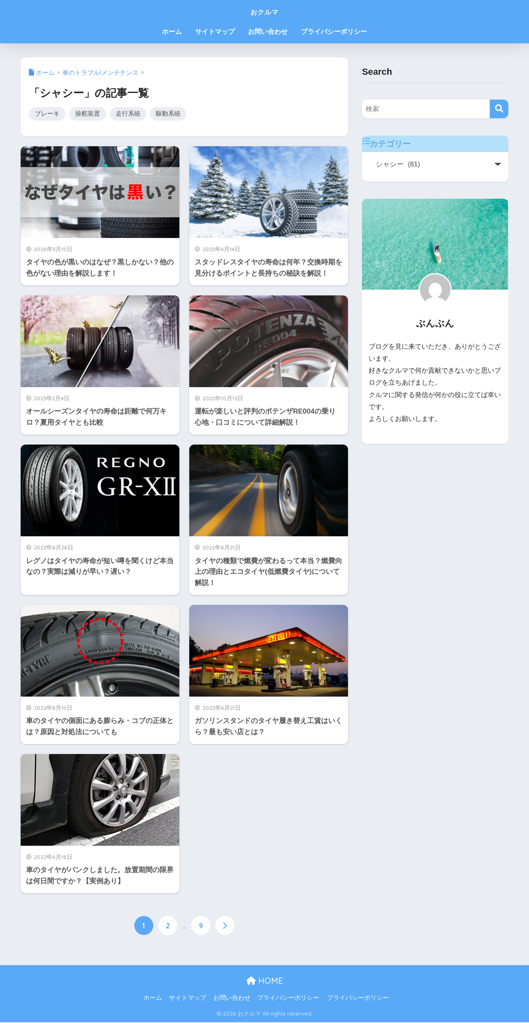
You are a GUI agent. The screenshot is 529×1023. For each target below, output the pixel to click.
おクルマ (264, 11)
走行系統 (128, 113)
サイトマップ (215, 31)
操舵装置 (87, 113)
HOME (264, 981)
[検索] (499, 109)
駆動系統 (168, 113)
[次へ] (224, 925)
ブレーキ (47, 113)
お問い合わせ (268, 31)
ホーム (172, 31)
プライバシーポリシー (334, 31)
